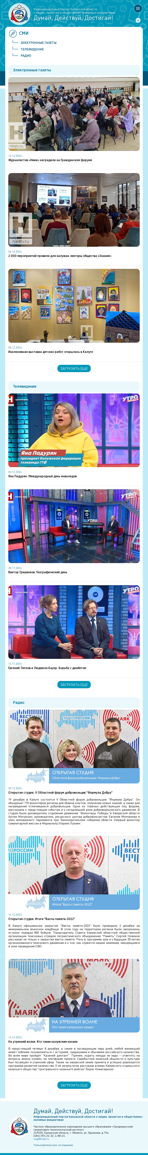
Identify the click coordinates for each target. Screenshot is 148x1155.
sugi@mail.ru (41, 1138)
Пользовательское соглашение (53, 1145)
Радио (26, 55)
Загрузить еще (74, 368)
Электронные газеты (38, 43)
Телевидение (32, 49)
